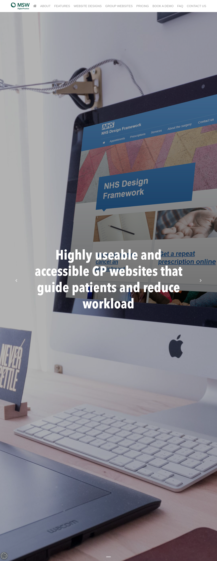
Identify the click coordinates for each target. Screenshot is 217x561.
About (45, 6)
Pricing (142, 6)
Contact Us (196, 6)
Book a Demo (163, 6)
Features (62, 6)
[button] (16, 280)
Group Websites (119, 6)
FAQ (180, 6)
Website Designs (88, 6)
